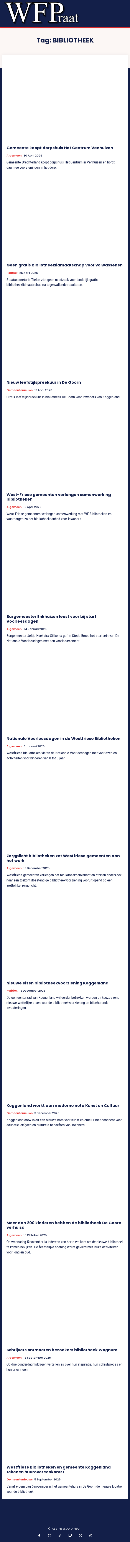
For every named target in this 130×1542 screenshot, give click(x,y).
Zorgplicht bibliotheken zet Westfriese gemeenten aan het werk (63, 858)
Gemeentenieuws (20, 390)
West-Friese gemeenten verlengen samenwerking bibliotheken (59, 497)
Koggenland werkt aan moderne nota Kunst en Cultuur (63, 1105)
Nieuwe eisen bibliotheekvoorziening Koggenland (58, 983)
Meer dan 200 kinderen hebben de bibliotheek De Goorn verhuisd (64, 1225)
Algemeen (14, 155)
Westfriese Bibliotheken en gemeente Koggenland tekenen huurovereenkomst (59, 1469)
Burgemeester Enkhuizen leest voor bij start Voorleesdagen (51, 619)
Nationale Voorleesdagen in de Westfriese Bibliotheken (63, 738)
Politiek (12, 273)
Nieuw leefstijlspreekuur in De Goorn (44, 382)
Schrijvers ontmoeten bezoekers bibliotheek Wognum (62, 1350)
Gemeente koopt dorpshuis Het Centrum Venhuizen (60, 147)
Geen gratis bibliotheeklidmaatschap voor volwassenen (65, 265)
